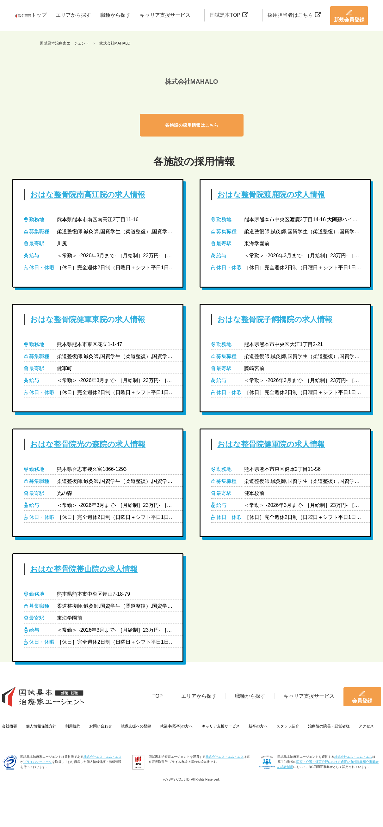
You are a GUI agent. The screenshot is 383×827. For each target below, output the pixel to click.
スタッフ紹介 (287, 726)
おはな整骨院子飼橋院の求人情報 (274, 319)
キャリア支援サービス (165, 15)
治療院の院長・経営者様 (329, 726)
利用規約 (72, 726)
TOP (157, 696)
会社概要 (9, 726)
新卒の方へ (258, 726)
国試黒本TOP (229, 15)
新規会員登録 (349, 15)
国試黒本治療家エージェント (64, 43)
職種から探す (115, 15)
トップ (38, 15)
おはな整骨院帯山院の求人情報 (84, 569)
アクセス (366, 726)
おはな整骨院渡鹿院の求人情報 (271, 194)
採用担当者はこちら (294, 15)
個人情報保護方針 (41, 726)
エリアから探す (73, 15)
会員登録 (362, 696)
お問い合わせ (100, 726)
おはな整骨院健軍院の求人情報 (271, 444)
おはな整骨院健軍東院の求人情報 (87, 319)
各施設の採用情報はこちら (191, 125)
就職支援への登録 (136, 726)
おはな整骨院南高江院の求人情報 (87, 194)
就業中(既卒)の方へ (176, 726)
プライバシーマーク (37, 761)
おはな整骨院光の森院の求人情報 (87, 444)
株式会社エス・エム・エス (102, 756)
